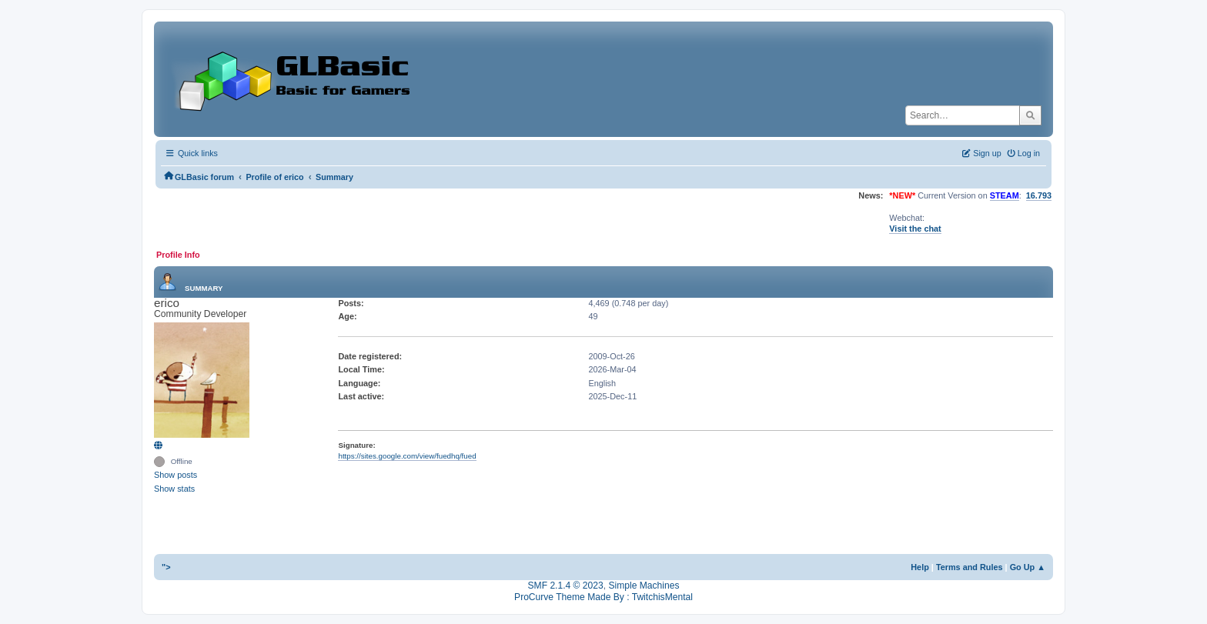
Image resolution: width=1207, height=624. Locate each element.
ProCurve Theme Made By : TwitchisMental (603, 597)
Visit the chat (915, 228)
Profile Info (178, 254)
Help (920, 567)
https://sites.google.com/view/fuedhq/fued (407, 456)
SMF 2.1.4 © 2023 (566, 585)
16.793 (1039, 195)
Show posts (175, 474)
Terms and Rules (969, 567)
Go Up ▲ (1027, 567)
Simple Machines (643, 585)
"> (166, 567)
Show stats (174, 488)
